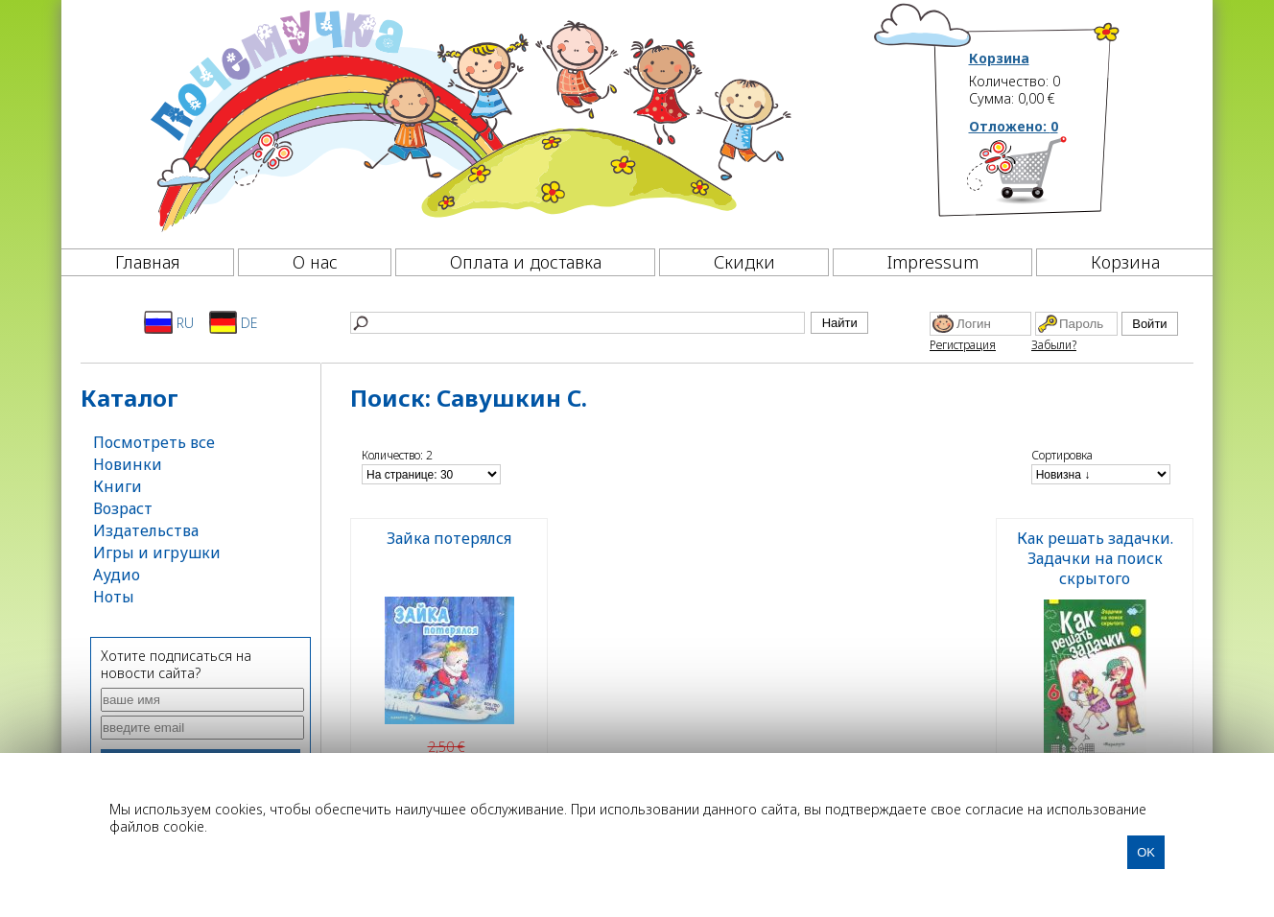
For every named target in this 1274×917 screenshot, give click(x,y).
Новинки (127, 464)
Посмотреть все (154, 442)
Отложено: (1013, 126)
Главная (147, 261)
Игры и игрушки (157, 552)
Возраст (123, 508)
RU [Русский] (169, 322)
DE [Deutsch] (233, 322)
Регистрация (963, 345)
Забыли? (1053, 345)
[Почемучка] (468, 119)
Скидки (744, 261)
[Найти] (577, 323)
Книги (117, 486)
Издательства (146, 530)
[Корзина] (1045, 177)
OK (1146, 852)
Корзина (999, 58)
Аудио (116, 574)
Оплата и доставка (526, 261)
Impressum (933, 261)
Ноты (113, 596)
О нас (315, 261)
